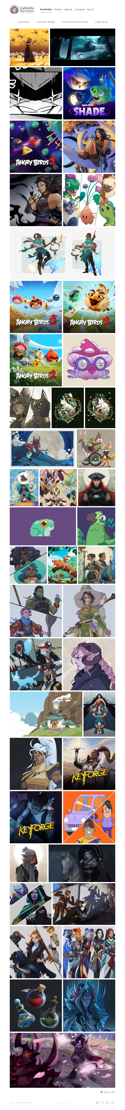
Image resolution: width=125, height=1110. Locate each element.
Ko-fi (90, 9)
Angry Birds (101, 22)
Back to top (63, 1103)
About (68, 9)
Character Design (46, 22)
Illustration (23, 22)
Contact (80, 9)
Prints (58, 9)
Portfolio (46, 9)
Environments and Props (75, 22)
